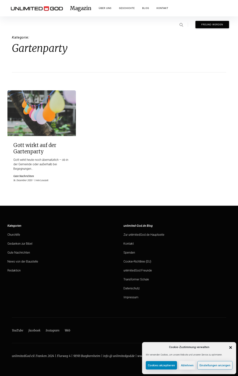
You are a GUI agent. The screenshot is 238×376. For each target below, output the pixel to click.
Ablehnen (187, 365)
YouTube (17, 330)
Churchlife (13, 234)
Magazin (80, 8)
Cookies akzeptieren (161, 365)
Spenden (129, 252)
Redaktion (14, 270)
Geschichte (127, 8)
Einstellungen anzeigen (215, 365)
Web (67, 330)
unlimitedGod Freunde (137, 270)
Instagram (53, 330)
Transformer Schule (136, 279)
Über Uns (105, 8)
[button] (230, 347)
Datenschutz (131, 288)
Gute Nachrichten (18, 252)
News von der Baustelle (22, 261)
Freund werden (212, 24)
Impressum (130, 297)
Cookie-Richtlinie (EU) (137, 261)
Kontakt (162, 8)
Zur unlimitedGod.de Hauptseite (143, 234)
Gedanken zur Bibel (19, 243)
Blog (145, 8)
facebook (34, 330)
